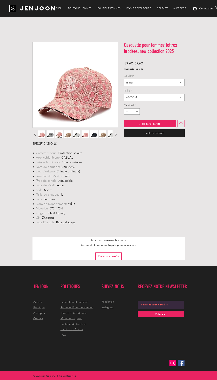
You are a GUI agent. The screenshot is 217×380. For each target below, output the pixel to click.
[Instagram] (172, 363)
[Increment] (137, 111)
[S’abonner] (161, 314)
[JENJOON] (38, 8)
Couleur (130, 75)
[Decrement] (126, 111)
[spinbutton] (132, 111)
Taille (128, 90)
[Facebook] (181, 363)
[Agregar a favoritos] (181, 123)
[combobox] (154, 82)
